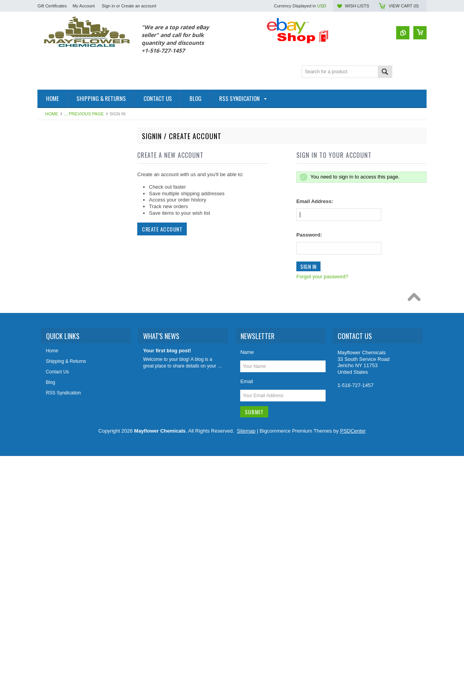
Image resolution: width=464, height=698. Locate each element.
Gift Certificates (52, 6)
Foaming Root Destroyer (67, 283)
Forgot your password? (322, 276)
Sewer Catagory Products (68, 487)
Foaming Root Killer (62, 309)
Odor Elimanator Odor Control (73, 388)
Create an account (138, 6)
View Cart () (404, 6)
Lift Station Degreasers (65, 362)
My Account (84, 6)
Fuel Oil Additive (59, 164)
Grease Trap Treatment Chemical (76, 322)
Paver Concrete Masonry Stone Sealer (82, 461)
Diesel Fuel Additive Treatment (73, 230)
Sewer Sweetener (60, 501)
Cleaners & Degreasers (66, 204)
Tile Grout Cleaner (61, 527)
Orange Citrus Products (66, 402)
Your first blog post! (167, 593)
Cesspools (53, 190)
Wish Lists (357, 6)
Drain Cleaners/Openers (67, 243)
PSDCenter (353, 673)
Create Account (162, 229)
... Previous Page (84, 113)
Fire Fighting (55, 256)
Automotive (53, 151)
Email (246, 623)
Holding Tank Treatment (66, 335)
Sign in (108, 6)
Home (51, 113)
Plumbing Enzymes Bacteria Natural (79, 415)
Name (247, 594)
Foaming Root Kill (60, 296)
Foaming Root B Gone (65, 269)
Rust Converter (57, 448)
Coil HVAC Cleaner (61, 216)
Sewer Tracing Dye (61, 514)
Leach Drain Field (60, 349)
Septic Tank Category (64, 474)
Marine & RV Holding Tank (69, 375)
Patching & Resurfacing (66, 177)
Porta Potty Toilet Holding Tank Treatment (73, 432)
